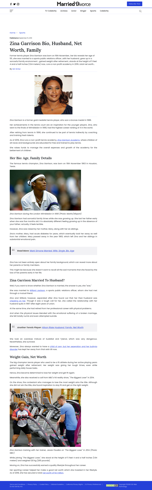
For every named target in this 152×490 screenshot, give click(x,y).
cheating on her (18, 301)
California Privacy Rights (74, 484)
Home (12, 32)
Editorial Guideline (57, 484)
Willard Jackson (37, 290)
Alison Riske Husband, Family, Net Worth (62, 327)
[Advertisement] (29, 18)
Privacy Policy (32, 484)
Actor (73, 10)
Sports (93, 10)
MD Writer (16, 69)
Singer (83, 10)
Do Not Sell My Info (16, 486)
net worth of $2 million (53, 473)
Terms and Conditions (17, 484)
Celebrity (104, 10)
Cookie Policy (44, 484)
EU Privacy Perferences (93, 484)
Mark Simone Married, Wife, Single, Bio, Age (52, 250)
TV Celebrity (51, 10)
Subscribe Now (134, 4)
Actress (63, 10)
